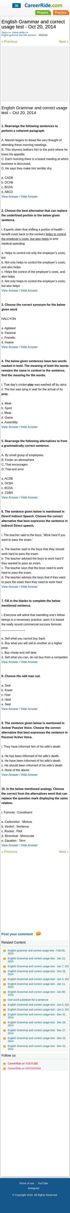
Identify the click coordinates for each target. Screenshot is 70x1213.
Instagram (33, 1188)
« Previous (9, 41)
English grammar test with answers (18, 35)
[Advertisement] (35, 73)
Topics (4, 32)
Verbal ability (18, 32)
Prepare (42, 12)
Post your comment (17, 934)
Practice (60, 12)
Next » (64, 41)
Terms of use (26, 1183)
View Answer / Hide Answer (19, 196)
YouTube (43, 1183)
